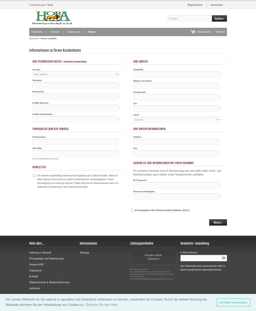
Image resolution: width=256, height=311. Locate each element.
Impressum (73, 31)
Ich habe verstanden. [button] (233, 302)
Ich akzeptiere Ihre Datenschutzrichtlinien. (158, 210)
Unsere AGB (36, 264)
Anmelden (217, 4)
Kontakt (54, 31)
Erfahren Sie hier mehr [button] (102, 304)
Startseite (36, 31)
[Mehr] (186, 210)
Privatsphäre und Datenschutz (46, 258)
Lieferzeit (34, 288)
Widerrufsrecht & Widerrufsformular (49, 282)
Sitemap (84, 252)
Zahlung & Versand (40, 252)
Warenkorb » (211, 31)
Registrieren (195, 4)
